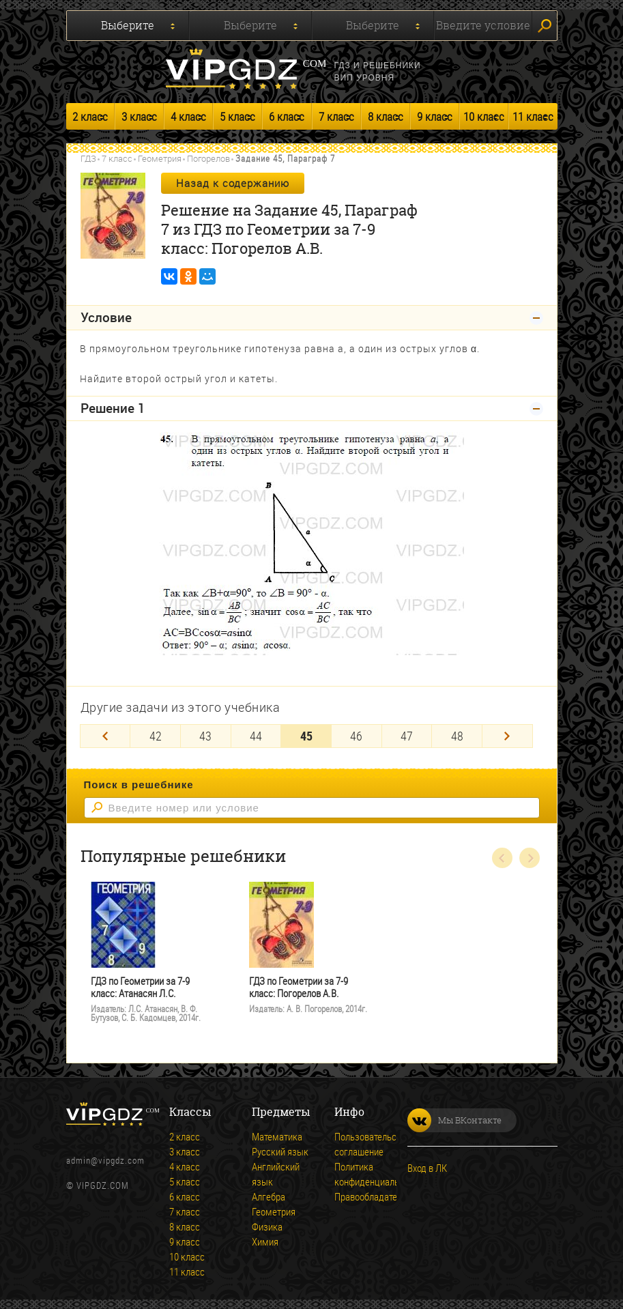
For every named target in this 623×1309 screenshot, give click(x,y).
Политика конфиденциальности (378, 1173)
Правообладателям (374, 1196)
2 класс (90, 116)
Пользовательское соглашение (372, 1143)
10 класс (483, 116)
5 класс (237, 116)
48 (457, 735)
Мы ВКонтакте (454, 1120)
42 (155, 735)
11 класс (532, 116)
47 (407, 735)
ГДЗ (88, 158)
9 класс (434, 116)
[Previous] (105, 735)
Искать (544, 26)
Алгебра (268, 1196)
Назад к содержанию (232, 183)
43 (205, 735)
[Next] (507, 735)
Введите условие (483, 25)
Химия (265, 1241)
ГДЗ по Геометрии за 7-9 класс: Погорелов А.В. (298, 986)
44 (256, 735)
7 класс (336, 116)
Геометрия (160, 158)
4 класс (188, 116)
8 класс (385, 116)
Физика (267, 1226)
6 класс (286, 116)
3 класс (139, 116)
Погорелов (208, 158)
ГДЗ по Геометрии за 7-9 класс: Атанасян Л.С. (140, 986)
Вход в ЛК (427, 1167)
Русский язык (280, 1150)
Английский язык (276, 1173)
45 (306, 735)
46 (356, 735)
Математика (277, 1135)
